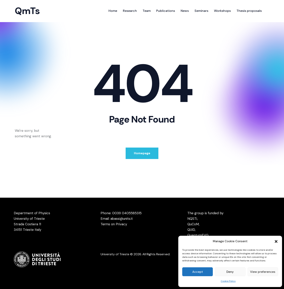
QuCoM (193, 224)
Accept (197, 272)
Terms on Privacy (114, 224)
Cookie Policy (228, 281)
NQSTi (192, 218)
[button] (276, 241)
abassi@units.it (121, 218)
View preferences (262, 272)
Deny (230, 272)
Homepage (142, 153)
